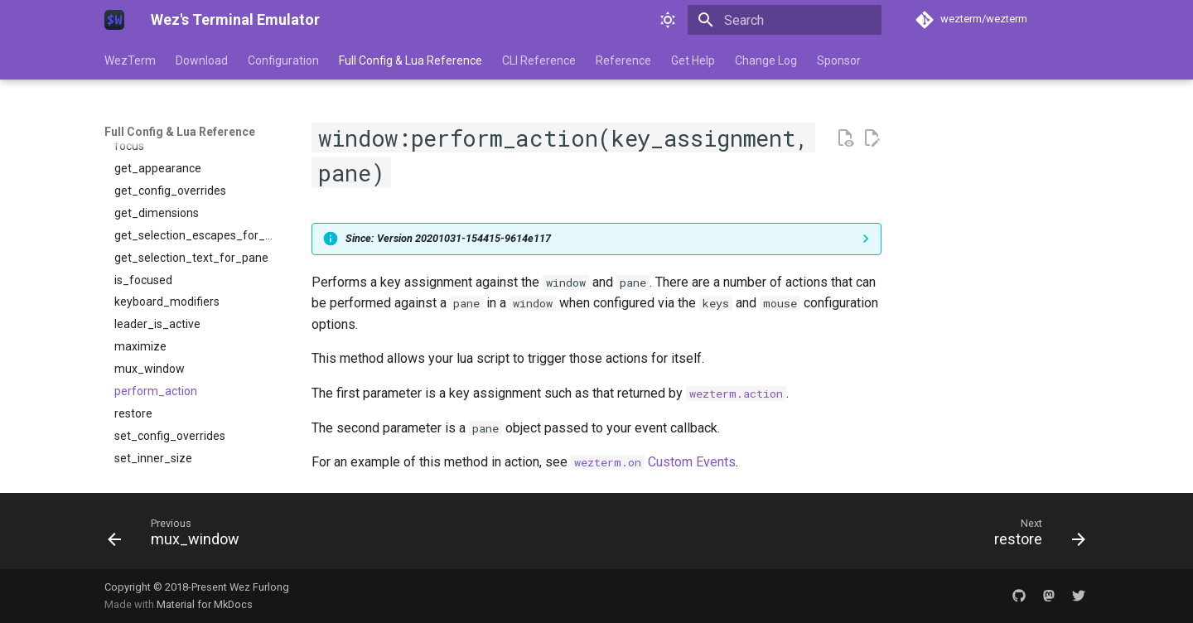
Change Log (766, 60)
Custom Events (653, 462)
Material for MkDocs (205, 604)
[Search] (784, 20)
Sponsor (839, 60)
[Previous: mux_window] (178, 536)
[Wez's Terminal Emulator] (114, 19)
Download (202, 60)
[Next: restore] (1034, 536)
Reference (623, 60)
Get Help (693, 60)
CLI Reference (539, 60)
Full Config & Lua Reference (410, 60)
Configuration (283, 60)
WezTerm (130, 60)
